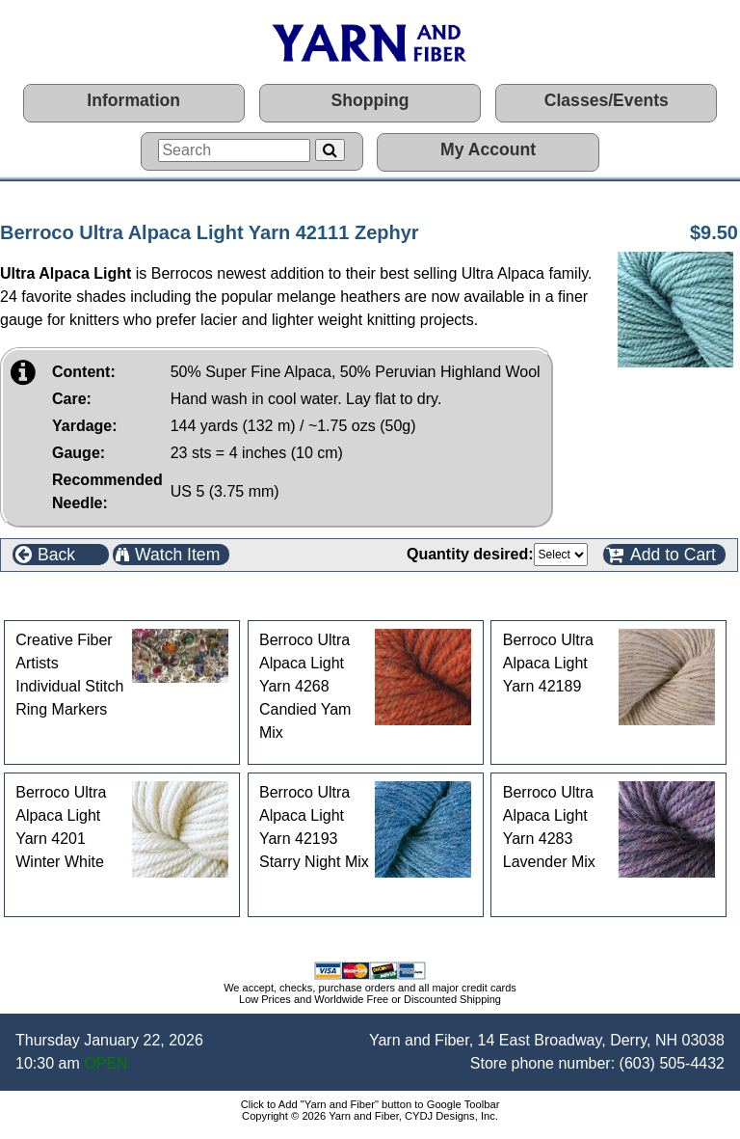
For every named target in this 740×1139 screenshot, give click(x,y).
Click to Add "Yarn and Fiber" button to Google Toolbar (370, 1104)
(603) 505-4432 (672, 1063)
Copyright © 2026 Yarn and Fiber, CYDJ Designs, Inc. (370, 1116)
